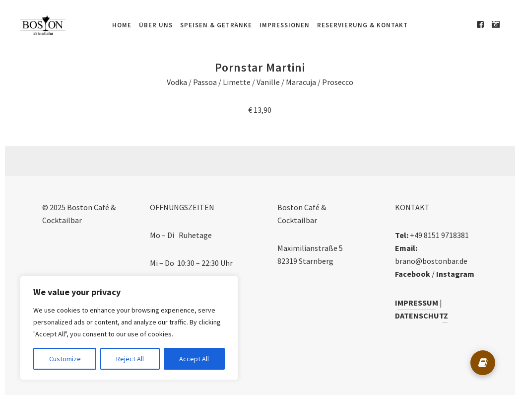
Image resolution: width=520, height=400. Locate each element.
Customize (65, 358)
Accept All (194, 358)
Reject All (130, 358)
